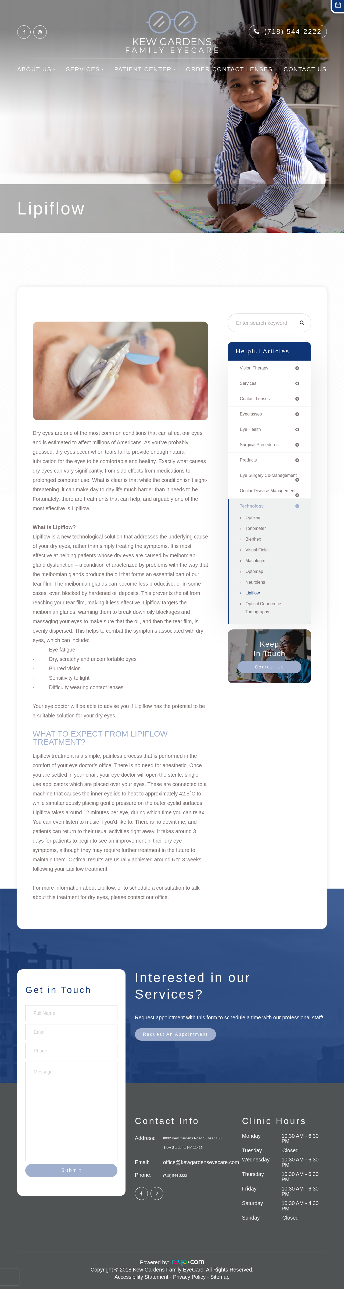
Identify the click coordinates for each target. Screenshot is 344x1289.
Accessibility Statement (141, 1277)
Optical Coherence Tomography (265, 622)
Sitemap (220, 1277)
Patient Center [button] (144, 69)
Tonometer (256, 542)
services (249, 384)
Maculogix (256, 574)
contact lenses (256, 399)
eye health (251, 431)
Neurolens (256, 596)
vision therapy (255, 368)
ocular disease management (256, 501)
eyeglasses (252, 415)
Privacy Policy (189, 1277)
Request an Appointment (179, 1034)
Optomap (255, 585)
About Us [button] (36, 69)
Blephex (254, 553)
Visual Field (257, 564)
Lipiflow (253, 607)
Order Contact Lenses (229, 69)
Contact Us (305, 69)
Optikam (254, 531)
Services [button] (84, 69)
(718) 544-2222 (293, 31)
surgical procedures (261, 447)
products (249, 463)
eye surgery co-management (257, 481)
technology (253, 519)
